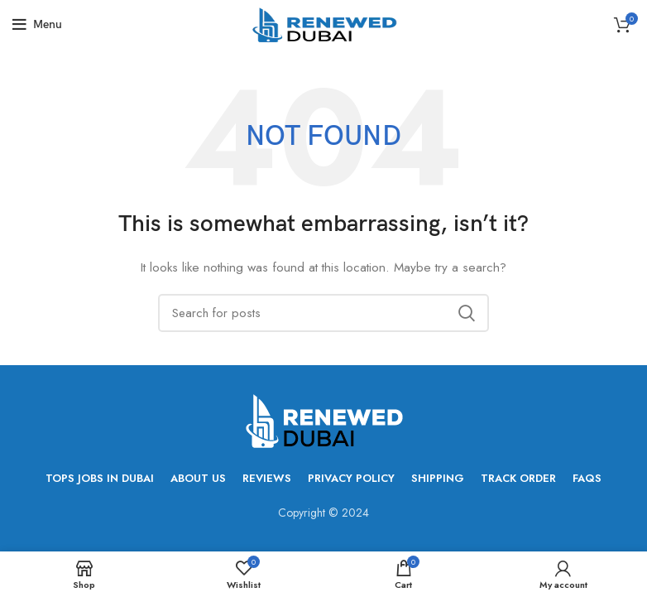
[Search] (323, 313)
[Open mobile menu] (37, 24)
